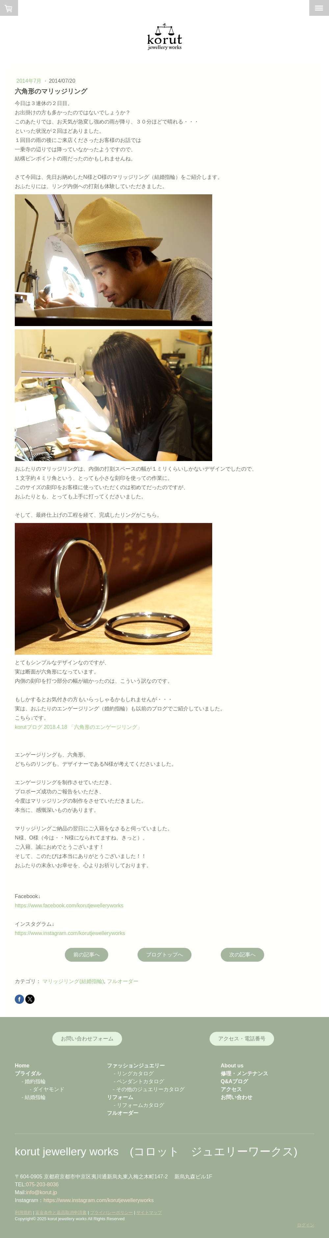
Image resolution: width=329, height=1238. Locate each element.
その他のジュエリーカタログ (150, 1089)
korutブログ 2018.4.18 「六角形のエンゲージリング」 (78, 727)
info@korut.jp (41, 1192)
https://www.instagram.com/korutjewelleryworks (70, 933)
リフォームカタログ (140, 1105)
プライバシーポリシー (111, 1212)
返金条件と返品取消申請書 (61, 1212)
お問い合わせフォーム (87, 1038)
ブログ (240, 1081)
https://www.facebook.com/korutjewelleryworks (69, 905)
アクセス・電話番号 (242, 1038)
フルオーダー (123, 981)
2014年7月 (29, 81)
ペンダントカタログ (140, 1081)
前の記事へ (86, 954)
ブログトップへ (164, 954)
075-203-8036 (42, 1184)
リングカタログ (135, 1073)
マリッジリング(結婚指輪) (73, 981)
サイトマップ (149, 1212)
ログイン (305, 1225)
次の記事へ (242, 954)
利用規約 (23, 1212)
